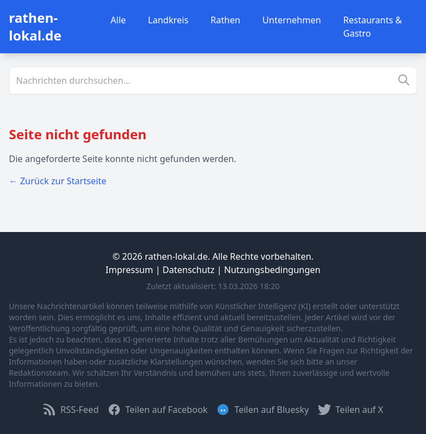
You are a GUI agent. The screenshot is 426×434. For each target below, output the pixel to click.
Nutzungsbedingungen (272, 270)
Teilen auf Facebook (157, 409)
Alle (118, 20)
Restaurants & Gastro (372, 26)
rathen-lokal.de (35, 26)
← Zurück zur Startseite (57, 181)
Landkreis (168, 20)
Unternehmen (291, 20)
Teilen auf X (350, 409)
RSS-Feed (71, 409)
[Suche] (213, 80)
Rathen (226, 20)
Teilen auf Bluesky (262, 409)
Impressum (129, 270)
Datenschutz (189, 270)
